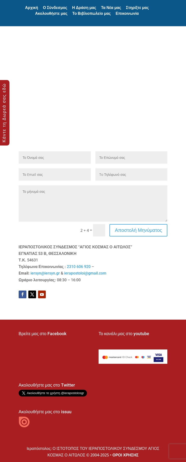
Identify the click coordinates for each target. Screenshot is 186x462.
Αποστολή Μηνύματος (138, 230)
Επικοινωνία (127, 13)
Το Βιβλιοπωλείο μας (91, 13)
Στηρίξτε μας (137, 7)
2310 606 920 (79, 266)
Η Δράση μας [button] (84, 7)
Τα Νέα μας (111, 7)
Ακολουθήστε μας (51, 13)
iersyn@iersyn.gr (45, 273)
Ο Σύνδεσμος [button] (55, 7)
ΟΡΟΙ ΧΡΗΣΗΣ (125, 455)
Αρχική (31, 7)
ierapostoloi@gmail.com (85, 273)
